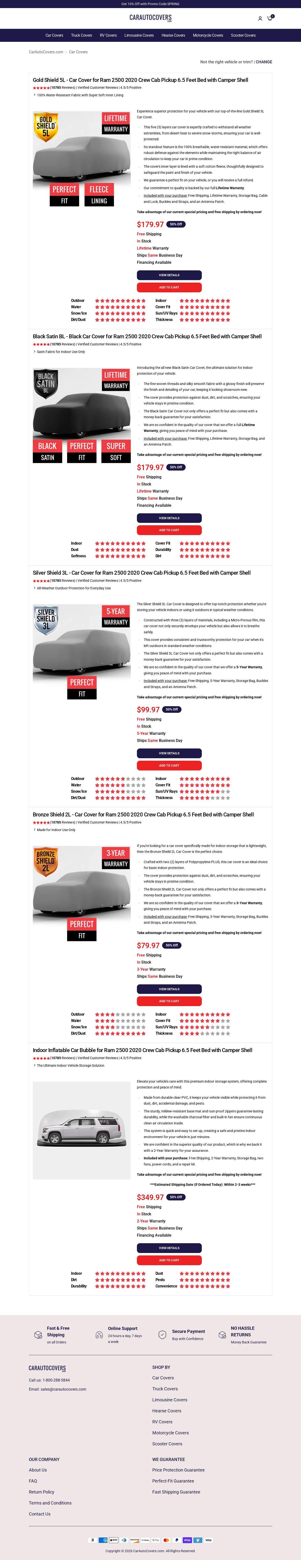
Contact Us (39, 1513)
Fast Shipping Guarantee (176, 1491)
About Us (38, 1469)
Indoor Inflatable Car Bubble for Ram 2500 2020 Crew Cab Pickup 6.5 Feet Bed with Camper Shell (143, 1050)
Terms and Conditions (50, 1502)
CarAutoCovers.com (46, 52)
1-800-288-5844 (56, 1380)
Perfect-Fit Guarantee (173, 1480)
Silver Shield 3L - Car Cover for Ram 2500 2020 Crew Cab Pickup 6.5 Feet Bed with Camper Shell (142, 573)
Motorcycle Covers (208, 35)
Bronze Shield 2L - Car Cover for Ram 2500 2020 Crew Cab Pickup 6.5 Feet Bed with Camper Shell (143, 815)
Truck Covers (81, 35)
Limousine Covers (139, 35)
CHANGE (264, 61)
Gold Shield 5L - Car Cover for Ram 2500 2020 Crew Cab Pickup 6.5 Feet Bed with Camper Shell (140, 80)
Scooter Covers (243, 35)
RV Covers (108, 35)
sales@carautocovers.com (63, 1389)
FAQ (33, 1480)
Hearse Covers (173, 35)
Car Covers (54, 35)
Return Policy (41, 1491)
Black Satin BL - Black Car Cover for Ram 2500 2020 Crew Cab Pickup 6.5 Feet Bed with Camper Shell (147, 336)
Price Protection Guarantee (178, 1469)
